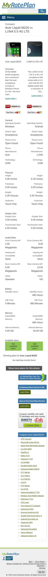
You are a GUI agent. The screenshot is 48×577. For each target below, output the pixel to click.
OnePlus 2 (25, 452)
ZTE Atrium (25, 486)
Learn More (24, 392)
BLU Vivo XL (25, 526)
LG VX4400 (25, 462)
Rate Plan (18, 4)
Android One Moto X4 (29, 519)
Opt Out (41, 572)
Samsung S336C (27, 509)
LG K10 (23, 482)
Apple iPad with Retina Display (33, 446)
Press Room (40, 562)
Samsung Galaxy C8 (28, 536)
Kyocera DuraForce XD (30, 512)
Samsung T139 (27, 459)
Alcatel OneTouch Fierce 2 (31, 516)
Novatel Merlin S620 (29, 466)
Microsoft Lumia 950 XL (30, 442)
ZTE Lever (25, 502)
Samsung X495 (27, 522)
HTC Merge (25, 472)
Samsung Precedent (29, 529)
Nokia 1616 (25, 456)
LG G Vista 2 (25, 476)
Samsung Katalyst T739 (30, 492)
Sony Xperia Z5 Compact (30, 506)
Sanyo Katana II (27, 532)
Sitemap (42, 568)
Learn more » (11, 98)
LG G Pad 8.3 (25, 479)
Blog (31, 562)
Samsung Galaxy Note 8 (30, 469)
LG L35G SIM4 (26, 449)
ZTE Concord (26, 439)
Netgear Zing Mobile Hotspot (32, 496)
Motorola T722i (27, 499)
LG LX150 (24, 489)
